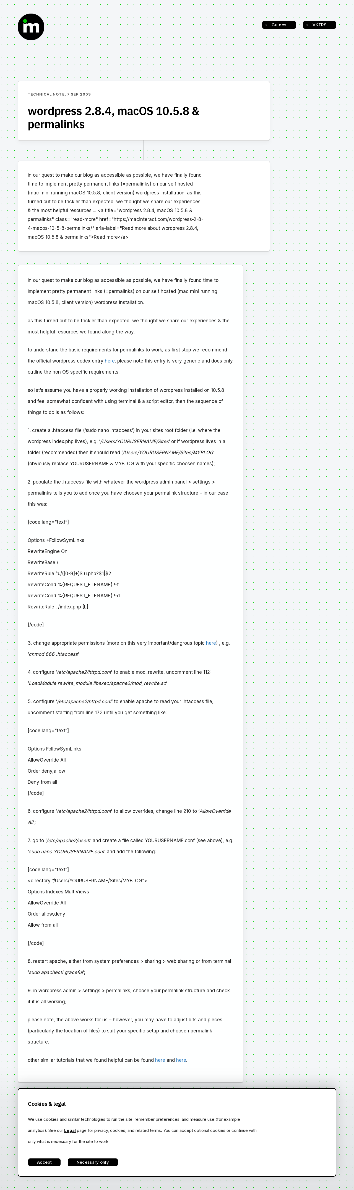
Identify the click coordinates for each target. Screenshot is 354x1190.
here (110, 361)
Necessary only (93, 1162)
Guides (279, 24)
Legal (70, 1130)
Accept (44, 1162)
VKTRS (320, 24)
